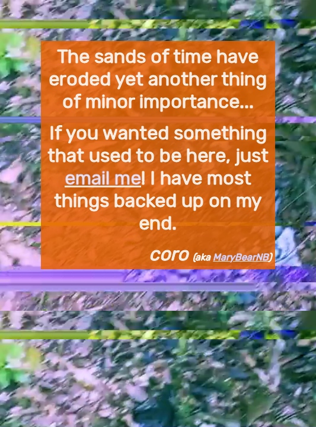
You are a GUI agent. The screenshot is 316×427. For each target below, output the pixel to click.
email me (103, 178)
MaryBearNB (241, 257)
